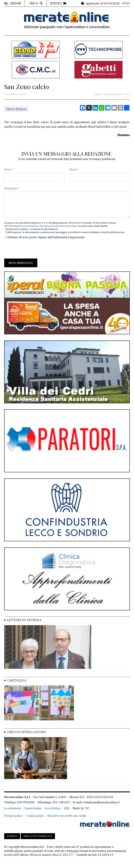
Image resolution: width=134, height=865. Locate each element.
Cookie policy (35, 815)
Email (73, 169)
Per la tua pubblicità (38, 836)
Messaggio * (12, 188)
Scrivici (12, 836)
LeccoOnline (52, 808)
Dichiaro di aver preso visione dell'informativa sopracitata (46, 237)
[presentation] (30, 249)
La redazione (12, 808)
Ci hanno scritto (15, 94)
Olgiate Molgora (16, 109)
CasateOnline (33, 808)
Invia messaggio (21, 263)
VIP (87, 808)
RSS (66, 808)
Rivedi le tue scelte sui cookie (67, 815)
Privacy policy (13, 815)
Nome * (9, 169)
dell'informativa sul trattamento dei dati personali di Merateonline (40, 225)
